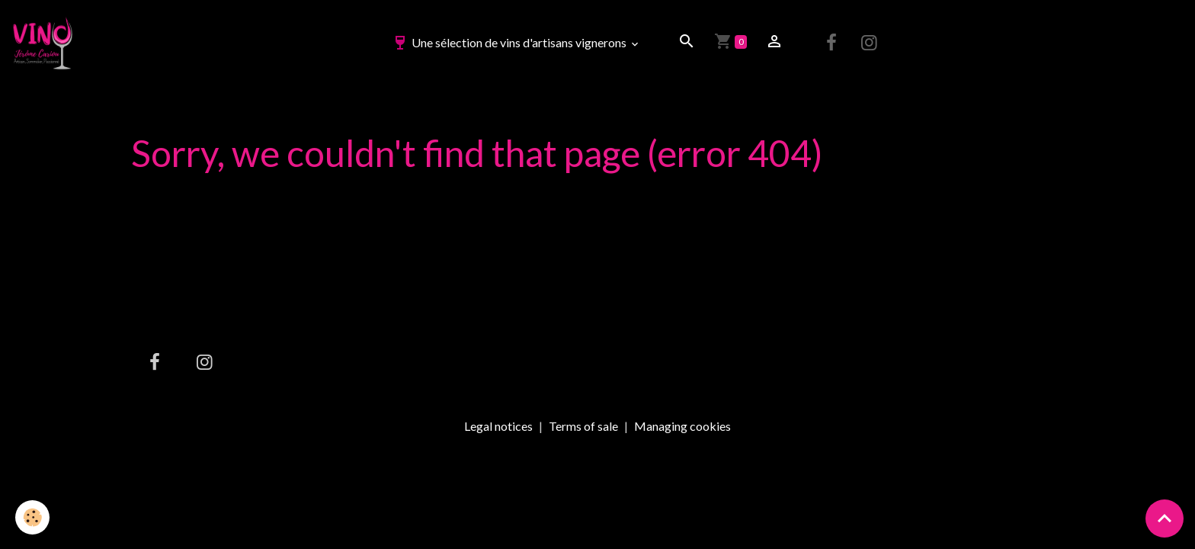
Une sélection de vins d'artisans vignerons (510, 42)
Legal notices (498, 426)
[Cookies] (32, 517)
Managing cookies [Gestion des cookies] (682, 426)
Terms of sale (583, 426)
